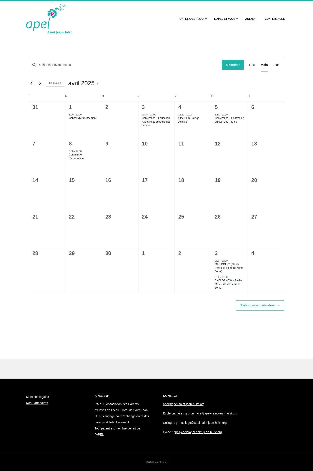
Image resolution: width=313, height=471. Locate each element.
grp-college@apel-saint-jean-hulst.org (201, 422)
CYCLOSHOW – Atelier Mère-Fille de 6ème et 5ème (228, 284)
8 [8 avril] (70, 144)
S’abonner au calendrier (257, 305)
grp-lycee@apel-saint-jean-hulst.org (198, 432)
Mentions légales (37, 397)
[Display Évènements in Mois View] (264, 65)
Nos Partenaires (37, 403)
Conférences (275, 18)
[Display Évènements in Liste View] (252, 65)
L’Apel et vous (224, 18)
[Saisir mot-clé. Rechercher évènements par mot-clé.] (125, 65)
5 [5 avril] (216, 107)
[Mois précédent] (31, 83)
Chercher (233, 65)
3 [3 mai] (216, 253)
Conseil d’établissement (83, 118)
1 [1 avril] (70, 107)
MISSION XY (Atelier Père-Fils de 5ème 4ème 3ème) (229, 268)
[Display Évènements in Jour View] (276, 65)
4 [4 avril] (179, 107)
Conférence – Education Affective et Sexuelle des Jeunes (156, 122)
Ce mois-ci (55, 83)
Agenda (250, 18)
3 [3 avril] (143, 107)
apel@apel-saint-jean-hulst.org (184, 404)
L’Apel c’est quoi (192, 18)
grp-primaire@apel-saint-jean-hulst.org (211, 413)
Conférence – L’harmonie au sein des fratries (229, 120)
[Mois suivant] (39, 83)
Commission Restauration (76, 156)
